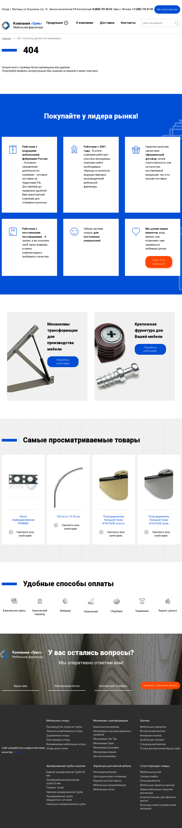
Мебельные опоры (57, 718)
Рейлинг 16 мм (55, 785)
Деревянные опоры (58, 732)
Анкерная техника (150, 732)
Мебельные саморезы (153, 724)
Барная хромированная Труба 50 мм (65, 771)
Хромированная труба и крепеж (65, 763)
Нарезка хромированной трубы (64, 789)
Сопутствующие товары (155, 763)
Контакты (128, 22)
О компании (84, 22)
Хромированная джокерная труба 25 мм (62, 779)
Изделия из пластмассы (107, 778)
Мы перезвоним (167, 8)
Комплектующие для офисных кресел (158, 796)
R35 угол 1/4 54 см (68, 513)
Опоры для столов (57, 745)
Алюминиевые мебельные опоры (66, 741)
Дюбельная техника (152, 737)
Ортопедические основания (109, 773)
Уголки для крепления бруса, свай (160, 745)
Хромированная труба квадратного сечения (59, 795)
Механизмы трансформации (110, 718)
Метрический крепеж (152, 728)
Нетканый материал (105, 769)
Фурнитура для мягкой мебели (112, 763)
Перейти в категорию (63, 369)
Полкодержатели (150, 778)
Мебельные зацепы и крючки (157, 782)
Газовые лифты (149, 773)
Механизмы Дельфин (106, 744)
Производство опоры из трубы (64, 724)
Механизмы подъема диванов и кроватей (112, 730)
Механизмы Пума (103, 740)
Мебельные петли (103, 786)
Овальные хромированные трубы (66, 801)
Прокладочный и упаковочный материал (158, 804)
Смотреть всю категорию (25, 531)
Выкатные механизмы (106, 724)
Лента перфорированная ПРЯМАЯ (23, 517)
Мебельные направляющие (109, 782)
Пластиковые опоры (58, 737)
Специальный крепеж (153, 741)
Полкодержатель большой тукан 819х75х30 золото (114, 517)
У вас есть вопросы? (158, 259)
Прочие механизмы (104, 753)
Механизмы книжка (104, 749)
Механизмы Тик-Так (105, 736)
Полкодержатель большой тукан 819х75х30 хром (158, 517)
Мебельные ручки (150, 769)
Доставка (107, 22)
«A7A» (17, 749)
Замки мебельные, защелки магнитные (156, 788)
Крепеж (144, 718)
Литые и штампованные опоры (64, 728)
